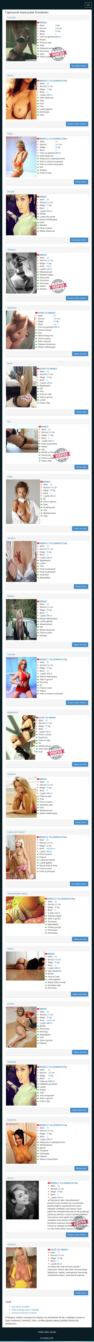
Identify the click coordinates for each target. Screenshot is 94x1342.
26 (51, 484)
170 (48, 374)
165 (59, 1189)
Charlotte (11, 1062)
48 (51, 490)
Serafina (11, 538)
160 (48, 843)
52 (46, 726)
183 (55, 318)
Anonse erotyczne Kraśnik (24, 1313)
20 (56, 141)
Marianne (11, 1120)
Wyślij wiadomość (79, 1110)
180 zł (53, 496)
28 (47, 199)
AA (55, 324)
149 (48, 86)
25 (56, 25)
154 (48, 607)
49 (58, 1191)
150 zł (48, 732)
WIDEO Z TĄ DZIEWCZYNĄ (53, 80)
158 (56, 959)
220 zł (51, 441)
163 (48, 785)
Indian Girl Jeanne (16, 832)
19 (47, 83)
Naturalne (50, 848)
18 (47, 258)
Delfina (10, 596)
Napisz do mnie (80, 354)
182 (48, 665)
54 (56, 147)
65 (47, 787)
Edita (9, 476)
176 (48, 202)
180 (57, 28)
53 (55, 321)
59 (47, 668)
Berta (9, 363)
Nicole (10, 75)
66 (47, 263)
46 (47, 846)
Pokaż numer (81, 182)
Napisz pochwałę (79, 994)
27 (47, 1128)
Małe (48, 266)
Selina (10, 949)
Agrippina (11, 308)
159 (50, 432)
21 (55, 316)
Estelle (10, 1004)
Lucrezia (11, 17)
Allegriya (11, 249)
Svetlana (11, 1244)
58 (55, 962)
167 (57, 144)
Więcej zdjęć (81, 412)
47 (47, 89)
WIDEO (43, 22)
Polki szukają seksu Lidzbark (25, 1310)
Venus (10, 1178)
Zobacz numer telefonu (77, 124)
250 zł (56, 327)
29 (47, 604)
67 (49, 435)
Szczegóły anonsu (79, 66)
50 (49, 1075)
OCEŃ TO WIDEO (46, 313)
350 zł (49, 95)
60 (56, 31)
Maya (10, 133)
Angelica (11, 774)
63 (47, 205)
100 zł (49, 1139)
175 (48, 1015)
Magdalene (12, 712)
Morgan (11, 191)
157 (48, 549)
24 (46, 720)
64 (47, 377)
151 (48, 260)
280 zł (58, 153)
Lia (8, 421)
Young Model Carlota (17, 893)
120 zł (49, 269)
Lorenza (11, 654)
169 (48, 1131)
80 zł (59, 1264)
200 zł (58, 37)
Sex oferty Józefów (21, 1306)
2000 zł (51, 1081)
